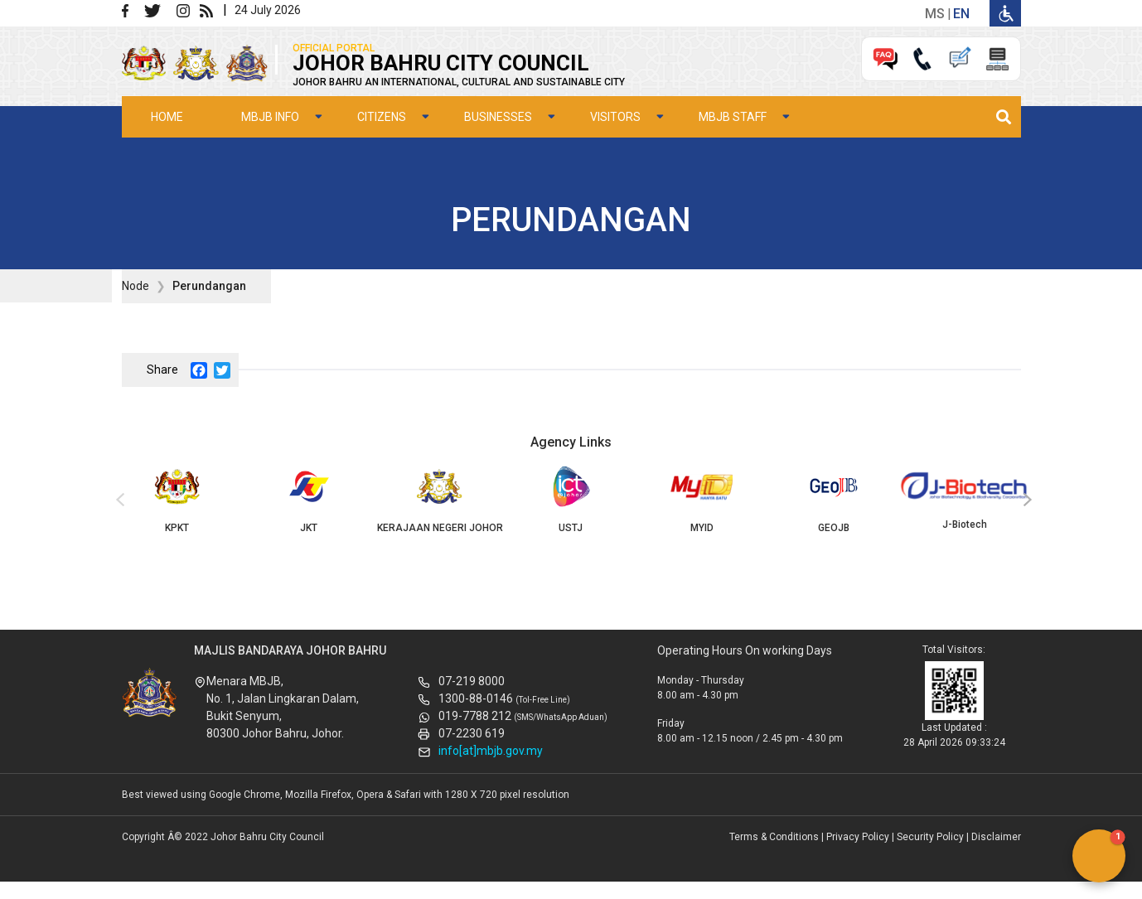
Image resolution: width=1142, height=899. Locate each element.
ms (935, 14)
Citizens (381, 116)
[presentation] (117, 500)
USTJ (571, 500)
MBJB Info (270, 116)
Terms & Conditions (774, 837)
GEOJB (833, 500)
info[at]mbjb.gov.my (490, 750)
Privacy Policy (857, 837)
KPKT (177, 500)
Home (167, 116)
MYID (701, 500)
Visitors (615, 116)
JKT (308, 500)
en (961, 14)
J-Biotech (964, 498)
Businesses (498, 116)
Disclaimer (996, 837)
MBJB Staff (733, 116)
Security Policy (930, 837)
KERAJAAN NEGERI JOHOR (439, 500)
